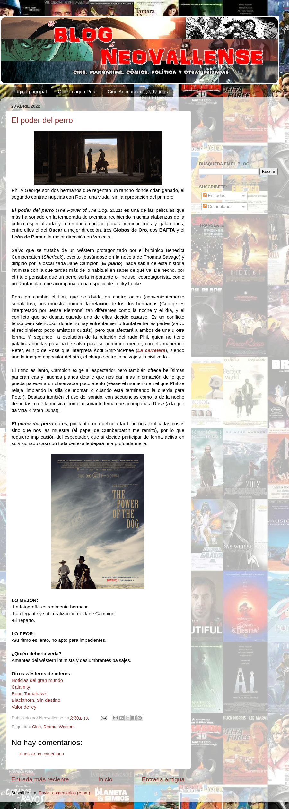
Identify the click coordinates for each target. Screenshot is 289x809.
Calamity (21, 687)
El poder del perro (42, 120)
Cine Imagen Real (77, 91)
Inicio (105, 779)
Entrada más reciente (40, 779)
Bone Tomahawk (29, 693)
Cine (36, 726)
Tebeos (160, 91)
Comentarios (217, 206)
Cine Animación (124, 91)
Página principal (30, 91)
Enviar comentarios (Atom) (64, 792)
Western (67, 726)
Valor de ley (24, 707)
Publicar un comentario (42, 754)
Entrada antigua (163, 779)
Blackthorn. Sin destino (36, 700)
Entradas (214, 195)
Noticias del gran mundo (37, 680)
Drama (50, 726)
